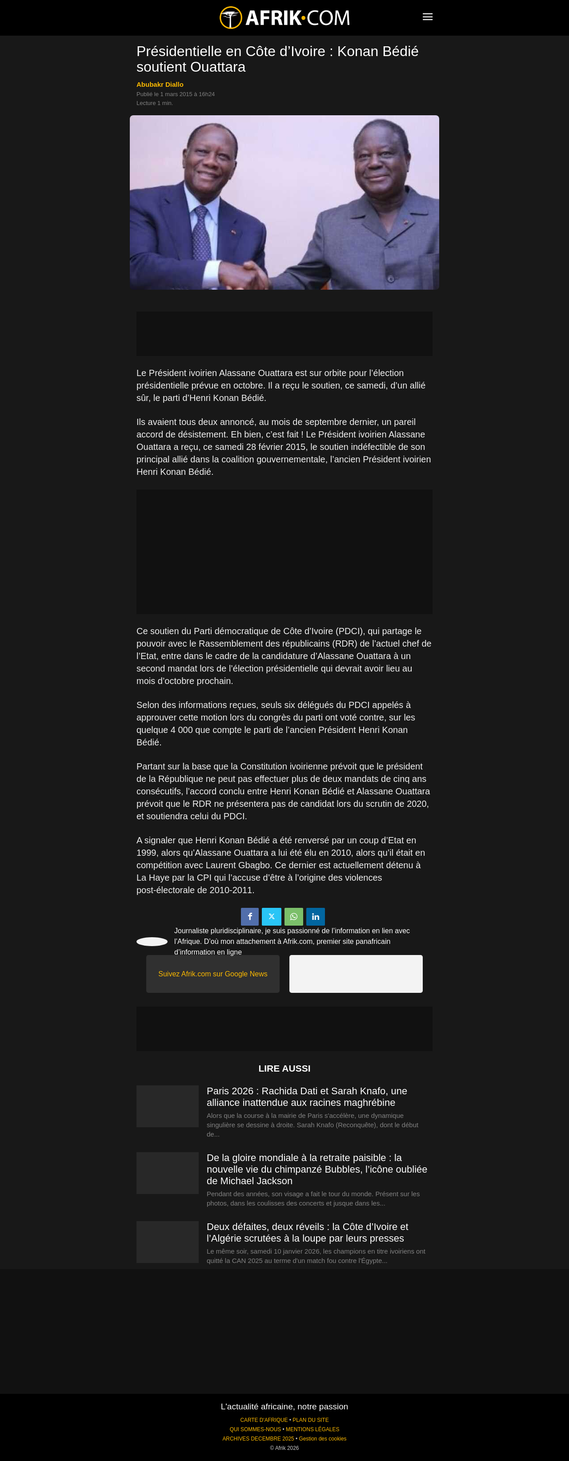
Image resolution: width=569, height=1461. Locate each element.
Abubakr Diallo (160, 84)
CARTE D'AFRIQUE (264, 1420)
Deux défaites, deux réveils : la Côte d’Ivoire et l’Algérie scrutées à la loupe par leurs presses (308, 1232)
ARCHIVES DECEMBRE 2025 (258, 1439)
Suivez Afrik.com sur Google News (212, 974)
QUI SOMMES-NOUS (255, 1429)
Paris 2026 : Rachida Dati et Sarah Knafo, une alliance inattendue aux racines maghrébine (307, 1096)
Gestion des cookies (322, 1439)
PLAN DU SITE (311, 1420)
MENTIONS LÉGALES (312, 1429)
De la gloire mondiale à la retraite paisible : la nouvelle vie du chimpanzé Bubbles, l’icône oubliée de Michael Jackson (317, 1169)
